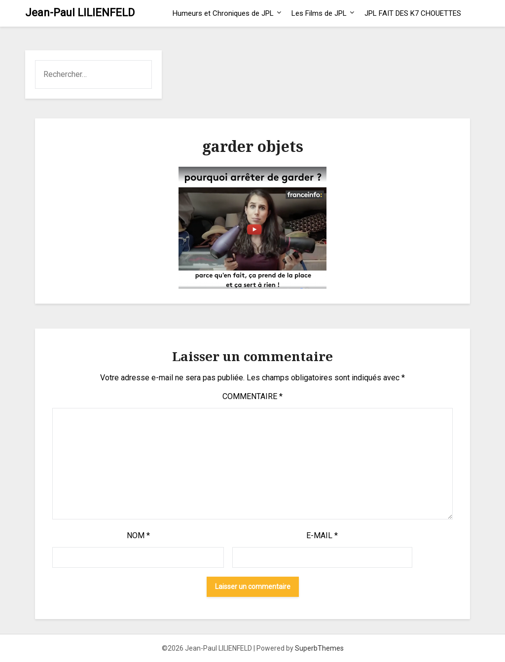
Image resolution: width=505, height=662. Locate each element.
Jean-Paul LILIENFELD (80, 12)
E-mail (322, 535)
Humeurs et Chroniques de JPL (223, 13)
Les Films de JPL (319, 13)
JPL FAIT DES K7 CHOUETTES (412, 13)
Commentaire (252, 396)
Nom (138, 535)
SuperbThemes (319, 648)
